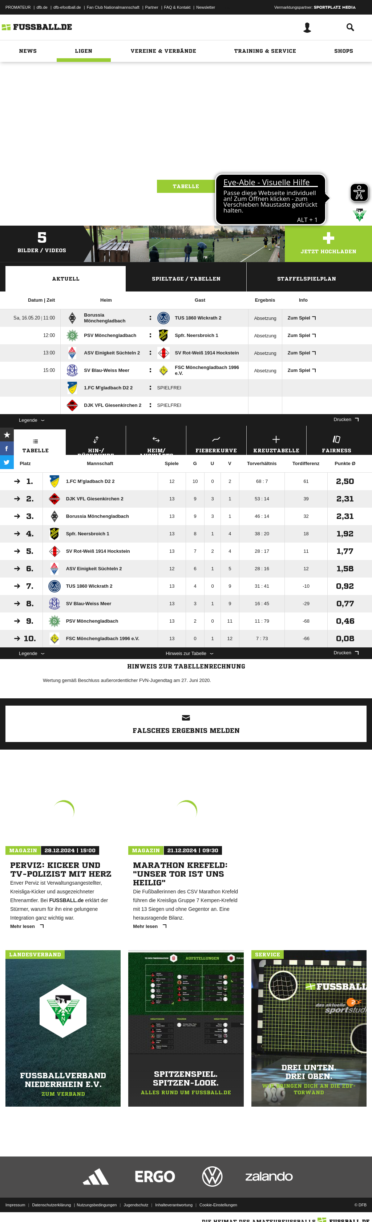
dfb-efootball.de (67, 7)
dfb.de (42, 7)
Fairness (336, 443)
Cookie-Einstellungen (218, 1205)
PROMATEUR (18, 7)
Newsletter (205, 7)
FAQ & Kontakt (177, 7)
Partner (151, 7)
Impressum (15, 1205)
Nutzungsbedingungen (97, 1205)
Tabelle (186, 186)
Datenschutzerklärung (51, 1205)
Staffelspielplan (306, 278)
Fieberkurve (216, 443)
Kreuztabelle (276, 443)
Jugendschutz (136, 1205)
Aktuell (66, 278)
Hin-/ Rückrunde (96, 444)
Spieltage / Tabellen (186, 278)
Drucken (346, 419)
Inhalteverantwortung (174, 1205)
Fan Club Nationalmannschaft (113, 7)
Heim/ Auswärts (156, 444)
